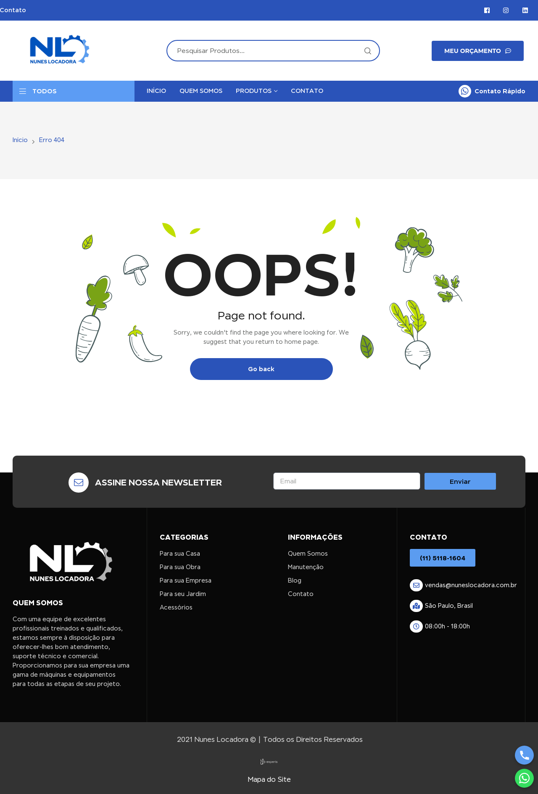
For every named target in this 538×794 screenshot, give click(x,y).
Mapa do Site (269, 779)
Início (20, 140)
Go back (261, 368)
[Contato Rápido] (465, 91)
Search (367, 50)
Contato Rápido (500, 91)
